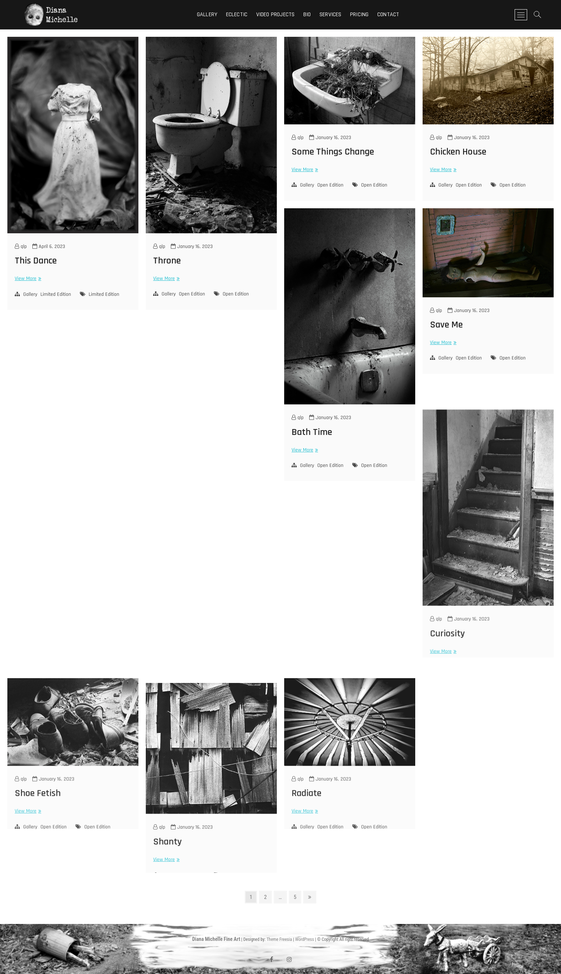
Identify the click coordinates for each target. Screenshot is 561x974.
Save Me (446, 325)
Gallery (207, 14)
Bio (307, 14)
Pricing (359, 14)
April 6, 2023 (48, 246)
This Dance (36, 261)
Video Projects (275, 14)
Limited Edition (55, 294)
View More (27, 279)
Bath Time (312, 432)
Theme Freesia (279, 939)
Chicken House (458, 152)
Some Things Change (333, 152)
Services (331, 14)
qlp (21, 246)
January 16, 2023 (192, 246)
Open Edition (192, 294)
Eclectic (237, 14)
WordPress (304, 939)
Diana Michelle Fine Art (216, 939)
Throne (167, 261)
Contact (388, 14)
